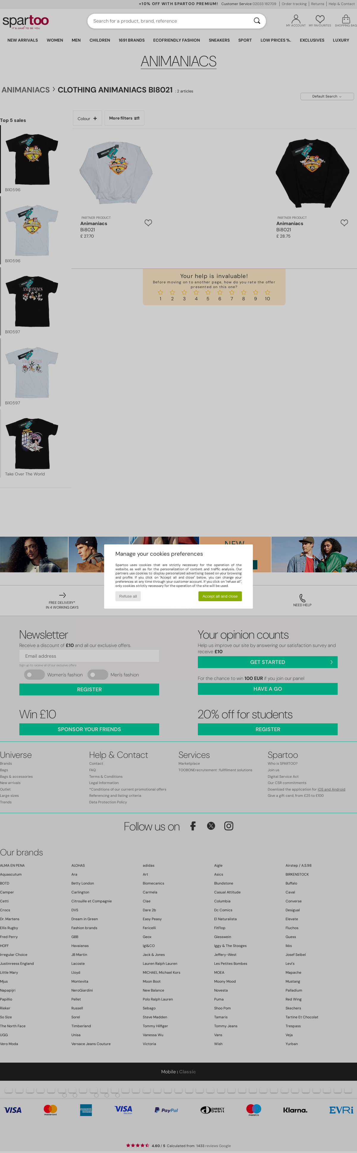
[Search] (257, 21)
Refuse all (128, 596)
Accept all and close (220, 596)
